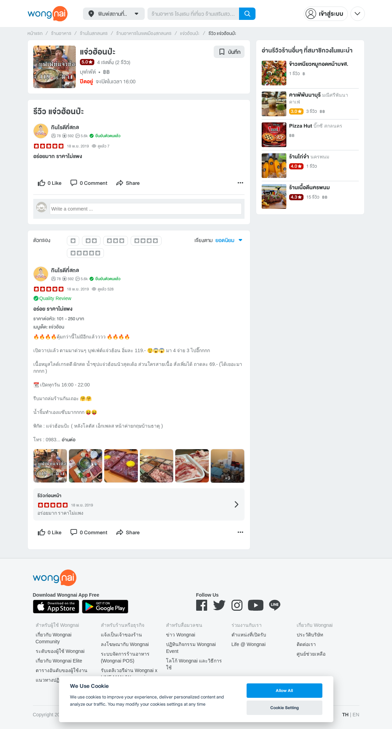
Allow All (284, 690)
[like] (49, 183)
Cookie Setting (284, 707)
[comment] (88, 183)
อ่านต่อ (68, 440)
